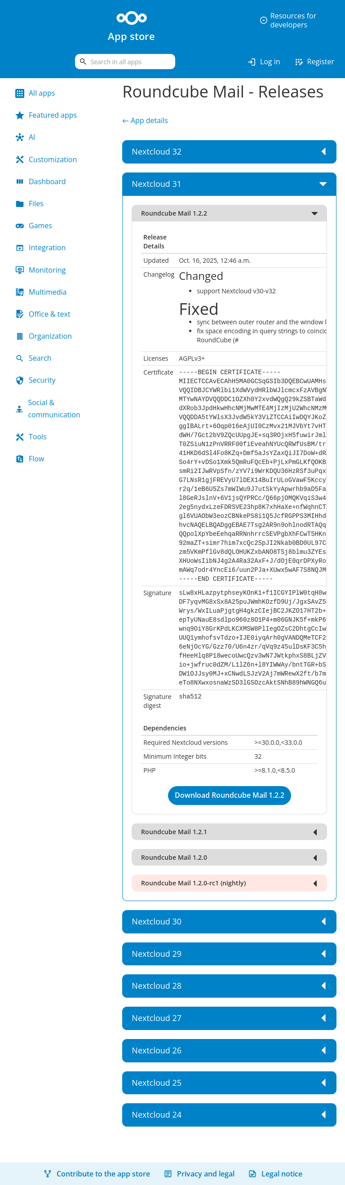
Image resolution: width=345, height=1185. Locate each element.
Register (314, 62)
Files (29, 203)
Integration (40, 247)
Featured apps (46, 115)
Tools (31, 437)
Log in (263, 62)
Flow (29, 459)
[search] (125, 61)
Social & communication (47, 409)
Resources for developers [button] (287, 20)
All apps (35, 93)
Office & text (43, 314)
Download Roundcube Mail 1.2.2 (229, 795)
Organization (43, 336)
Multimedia (41, 292)
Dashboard (40, 181)
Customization (46, 159)
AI (25, 137)
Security (35, 380)
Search (33, 358)
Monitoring (40, 270)
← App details (145, 120)
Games (33, 225)
